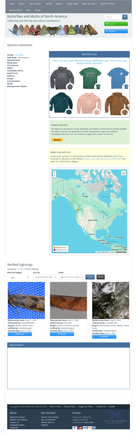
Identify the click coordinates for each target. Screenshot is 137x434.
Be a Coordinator (48, 419)
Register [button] (111, 31)
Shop (28, 10)
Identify (49, 3)
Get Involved (35, 3)
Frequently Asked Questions (17, 426)
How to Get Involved (50, 417)
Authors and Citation (18, 419)
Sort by (36, 272)
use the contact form (112, 159)
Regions (59, 3)
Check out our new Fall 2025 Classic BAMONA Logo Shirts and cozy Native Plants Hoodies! (89, 62)
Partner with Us (47, 422)
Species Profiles (108, 3)
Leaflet (98, 252)
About (22, 3)
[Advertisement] (68, 368)
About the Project (17, 417)
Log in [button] (110, 24)
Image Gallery (72, 3)
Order (61, 272)
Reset (100, 277)
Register (44, 425)
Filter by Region (14, 272)
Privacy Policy (69, 406)
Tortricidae (18, 55)
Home (12, 3)
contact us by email (92, 159)
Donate (37, 10)
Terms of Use (55, 406)
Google (111, 252)
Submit (90, 277)
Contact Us (101, 406)
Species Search (15, 10)
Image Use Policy (85, 406)
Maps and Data (89, 3)
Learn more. (89, 422)
